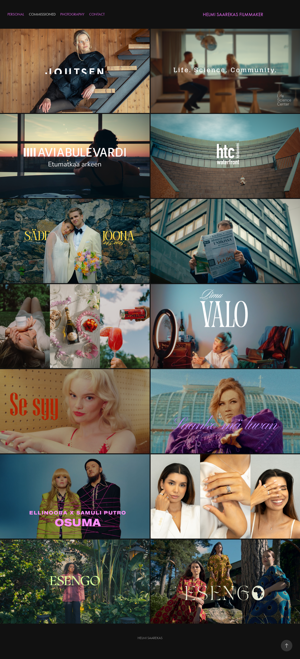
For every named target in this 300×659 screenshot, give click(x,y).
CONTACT (97, 14)
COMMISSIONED (42, 14)
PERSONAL (15, 14)
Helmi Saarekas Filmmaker (233, 14)
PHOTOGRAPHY (72, 14)
